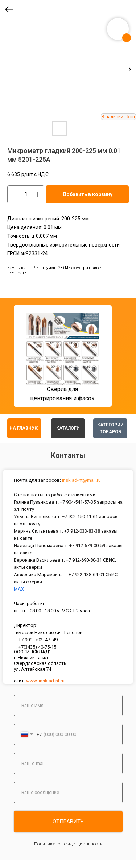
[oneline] (68, 792)
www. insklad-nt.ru (45, 680)
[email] (68, 763)
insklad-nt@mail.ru (81, 480)
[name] (68, 705)
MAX (19, 589)
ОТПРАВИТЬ (68, 821)
